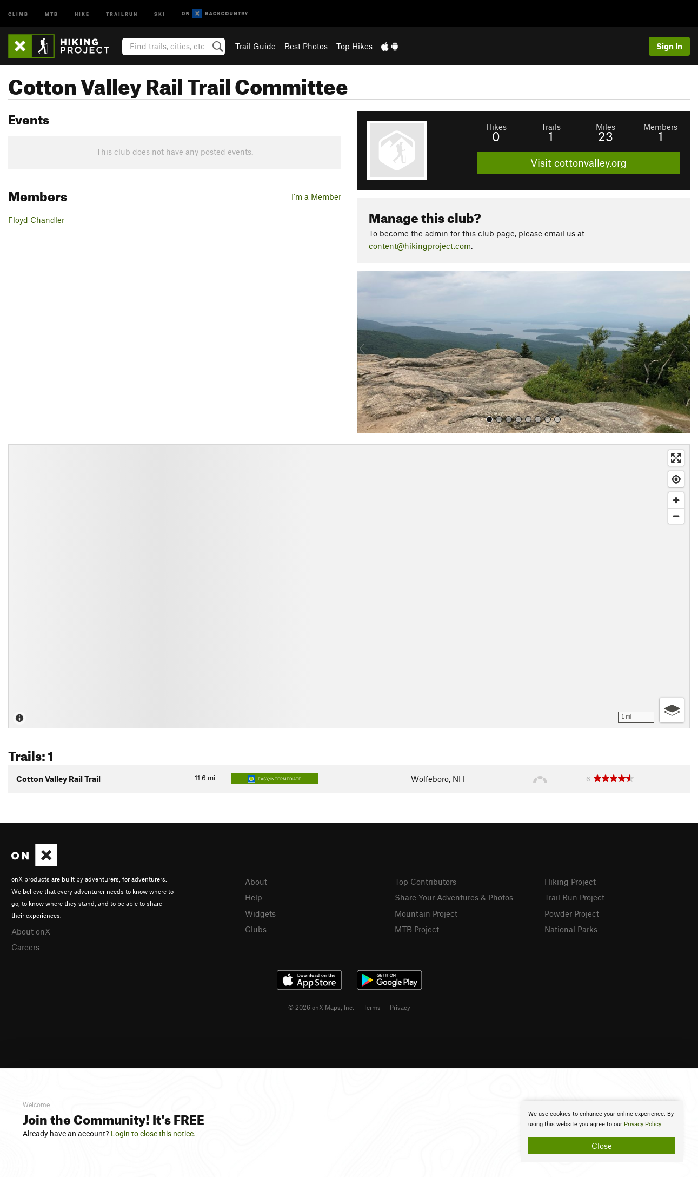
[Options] (672, 710)
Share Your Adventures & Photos (454, 897)
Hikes (496, 126)
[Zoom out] (676, 516)
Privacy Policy (642, 1124)
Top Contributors (425, 881)
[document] (601, 1131)
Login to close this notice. (153, 1133)
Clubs (256, 929)
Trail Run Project (574, 897)
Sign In (669, 46)
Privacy (400, 1007)
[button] (368, 352)
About (256, 881)
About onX (30, 931)
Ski (159, 13)
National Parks (570, 929)
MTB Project (417, 929)
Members (660, 126)
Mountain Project (426, 913)
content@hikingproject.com (420, 246)
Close (601, 1145)
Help (253, 897)
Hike (82, 13)
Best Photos (306, 46)
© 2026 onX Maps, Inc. (321, 1007)
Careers (25, 947)
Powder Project (571, 913)
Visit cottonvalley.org (578, 162)
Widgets (260, 913)
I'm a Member (316, 196)
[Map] (349, 586)
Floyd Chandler (36, 220)
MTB (51, 13)
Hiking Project (570, 881)
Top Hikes (354, 46)
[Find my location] (676, 479)
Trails (551, 126)
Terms (372, 1007)
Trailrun (122, 13)
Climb (18, 13)
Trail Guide (255, 46)
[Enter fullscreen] (676, 458)
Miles (605, 126)
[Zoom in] (676, 500)
